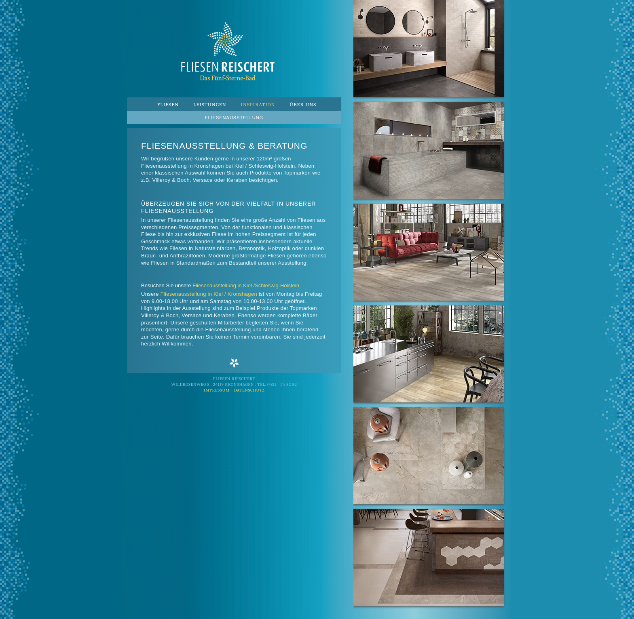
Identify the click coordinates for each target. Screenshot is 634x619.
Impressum (216, 390)
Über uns (303, 104)
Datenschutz (249, 390)
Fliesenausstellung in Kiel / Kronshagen (209, 294)
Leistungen (209, 104)
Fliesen (168, 104)
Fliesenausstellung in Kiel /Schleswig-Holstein (245, 285)
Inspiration (258, 104)
